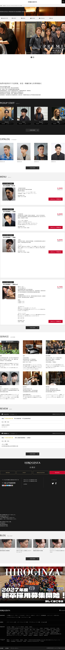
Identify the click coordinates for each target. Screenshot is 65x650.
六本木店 (36, 631)
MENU (23, 18)
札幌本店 (31, 633)
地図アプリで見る (3, 527)
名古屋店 (47, 633)
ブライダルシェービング (34, 622)
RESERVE (57, 472)
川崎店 (26, 633)
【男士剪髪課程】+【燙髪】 (9, 237)
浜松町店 (16, 631)
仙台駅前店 (41, 633)
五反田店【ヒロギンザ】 (44, 631)
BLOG (51, 18)
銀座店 (13, 626)
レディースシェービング (22, 622)
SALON (4, 5)
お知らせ (33, 615)
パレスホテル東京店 (20, 626)
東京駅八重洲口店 (55, 632)
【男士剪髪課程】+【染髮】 (9, 211)
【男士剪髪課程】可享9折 (8, 185)
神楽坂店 (8, 633)
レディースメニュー (10, 622)
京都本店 (25, 635)
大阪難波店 (35, 635)
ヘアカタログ (22, 615)
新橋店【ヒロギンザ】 (41, 629)
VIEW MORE (32, 130)
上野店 (44, 632)
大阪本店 (30, 635)
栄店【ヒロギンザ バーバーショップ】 (14, 635)
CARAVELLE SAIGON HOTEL (12, 629)
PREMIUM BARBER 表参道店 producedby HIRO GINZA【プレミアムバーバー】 (23, 628)
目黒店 (30, 626)
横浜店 (22, 633)
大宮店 (18, 633)
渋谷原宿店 (46, 628)
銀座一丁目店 (32, 629)
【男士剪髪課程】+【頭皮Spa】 (10, 284)
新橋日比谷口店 (57, 629)
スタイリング (49, 615)
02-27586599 (9, 483)
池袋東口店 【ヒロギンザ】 (18, 632)
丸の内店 (8, 626)
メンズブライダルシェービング (13, 617)
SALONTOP (4, 18)
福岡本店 (46, 635)
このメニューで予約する (55, 199)
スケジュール (10, 123)
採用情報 (43, 615)
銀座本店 (26, 629)
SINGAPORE (52, 628)
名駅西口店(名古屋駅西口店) (55, 633)
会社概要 (1, 648)
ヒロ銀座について (10, 615)
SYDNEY (21, 629)
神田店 (8, 631)
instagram (62, 610)
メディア (38, 615)
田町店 (12, 631)
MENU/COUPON (41, 472)
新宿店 (26, 626)
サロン (16, 615)
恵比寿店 (52, 631)
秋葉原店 (13, 633)
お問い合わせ (56, 615)
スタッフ (28, 615)
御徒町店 (57, 631)
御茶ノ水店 (9, 632)
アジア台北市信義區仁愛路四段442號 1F (10, 479)
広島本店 (41, 635)
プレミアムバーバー (25, 617)
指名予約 (3, 123)
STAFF (14, 18)
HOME (1, 5)
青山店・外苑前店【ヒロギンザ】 (26, 631)
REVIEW (32, 18)
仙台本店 (36, 633)
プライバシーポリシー (15, 648)
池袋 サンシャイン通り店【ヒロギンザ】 (33, 632)
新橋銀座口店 (49, 629)
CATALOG (42, 18)
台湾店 (58, 628)
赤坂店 (41, 628)
